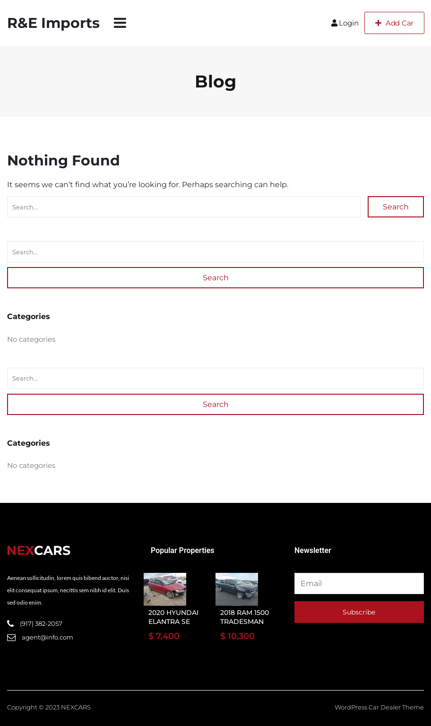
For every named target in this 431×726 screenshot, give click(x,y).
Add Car (394, 22)
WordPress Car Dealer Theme (379, 707)
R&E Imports (53, 23)
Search (396, 206)
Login (345, 22)
